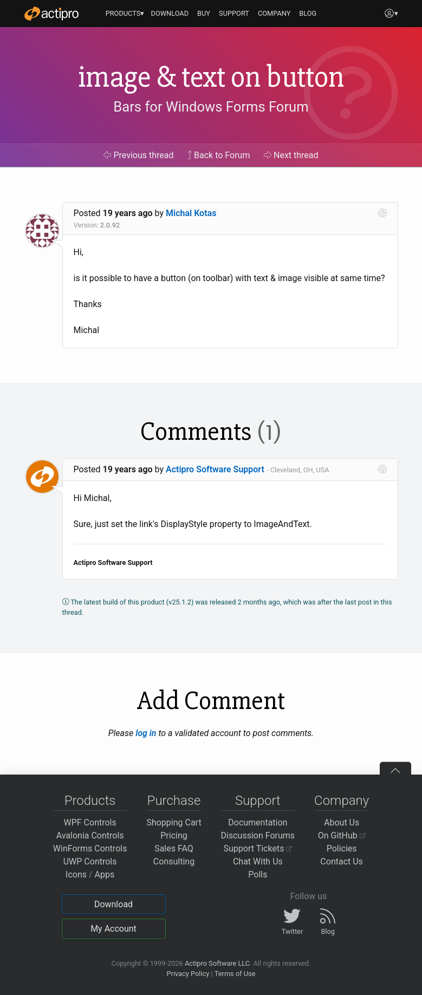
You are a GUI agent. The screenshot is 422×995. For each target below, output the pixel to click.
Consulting (173, 861)
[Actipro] (51, 13)
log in (145, 733)
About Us (341, 822)
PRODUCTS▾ (125, 13)
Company (341, 800)
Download (113, 904)
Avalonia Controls (90, 835)
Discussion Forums (258, 835)
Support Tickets (258, 848)
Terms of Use (235, 974)
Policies (342, 848)
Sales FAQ (173, 848)
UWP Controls (90, 861)
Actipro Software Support (215, 469)
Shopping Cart (173, 822)
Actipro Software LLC (217, 963)
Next (291, 155)
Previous (138, 155)
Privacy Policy (187, 974)
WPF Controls (90, 822)
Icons (76, 874)
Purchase (174, 800)
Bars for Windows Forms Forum (210, 107)
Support (258, 800)
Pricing (173, 835)
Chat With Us (258, 861)
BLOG (307, 13)
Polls (257, 874)
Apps (105, 874)
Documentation (257, 822)
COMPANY (274, 13)
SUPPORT (234, 13)
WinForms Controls (90, 848)
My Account (113, 929)
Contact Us (341, 861)
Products (90, 800)
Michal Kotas (191, 213)
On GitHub (342, 835)
